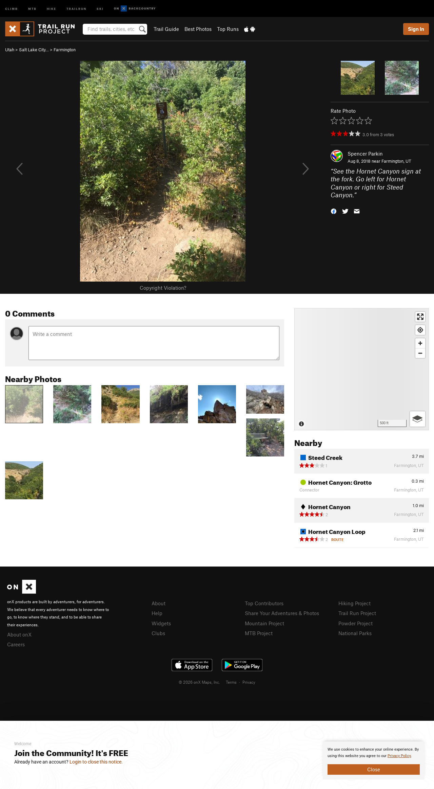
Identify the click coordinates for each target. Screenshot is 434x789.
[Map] (362, 369)
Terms (231, 682)
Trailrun (76, 8)
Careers (16, 644)
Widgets (161, 623)
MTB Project (259, 633)
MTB (32, 8)
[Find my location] (420, 330)
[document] (374, 760)
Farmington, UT (396, 161)
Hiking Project (354, 603)
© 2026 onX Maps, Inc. (199, 682)
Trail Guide (166, 29)
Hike (51, 8)
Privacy (248, 682)
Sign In (416, 29)
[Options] (417, 419)
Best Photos (198, 29)
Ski (100, 8)
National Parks (355, 633)
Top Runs (228, 29)
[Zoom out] (420, 353)
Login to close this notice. (96, 762)
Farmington (65, 49)
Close (373, 769)
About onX (19, 634)
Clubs (158, 633)
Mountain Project (264, 623)
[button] (334, 211)
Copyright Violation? (163, 288)
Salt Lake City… (34, 49)
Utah (9, 49)
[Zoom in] (420, 343)
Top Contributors (264, 603)
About (158, 603)
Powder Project (355, 623)
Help (157, 613)
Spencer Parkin (365, 153)
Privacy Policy (399, 756)
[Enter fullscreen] (420, 317)
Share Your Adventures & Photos (282, 613)
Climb (11, 8)
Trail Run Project (357, 613)
